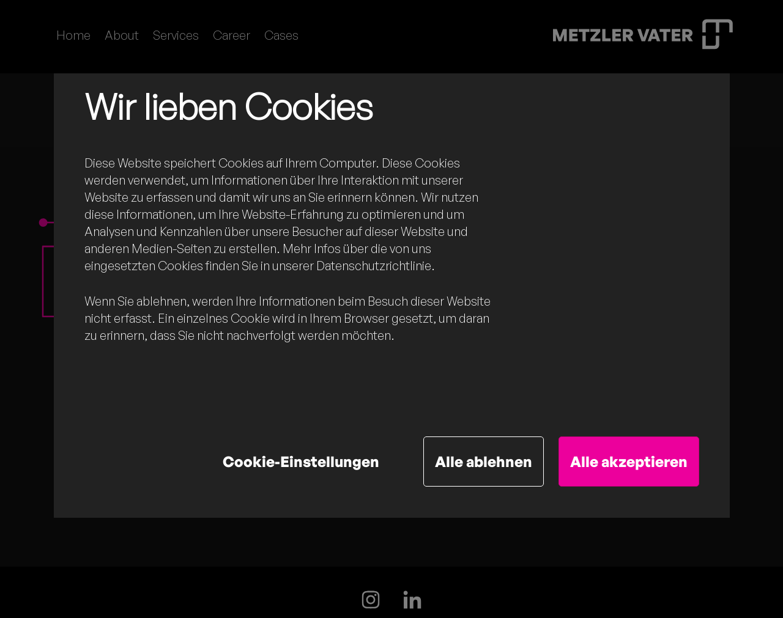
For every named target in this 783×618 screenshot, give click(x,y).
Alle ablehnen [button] (483, 461)
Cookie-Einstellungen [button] (301, 461)
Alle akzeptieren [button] (629, 461)
